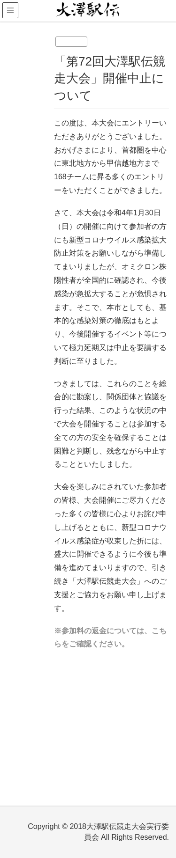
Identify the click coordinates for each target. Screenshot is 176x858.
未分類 (71, 41)
